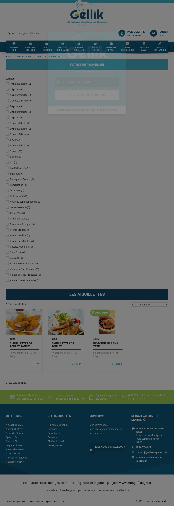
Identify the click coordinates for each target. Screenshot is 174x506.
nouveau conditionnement (25, 201)
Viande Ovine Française (24, 280)
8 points (16, 151)
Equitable (16, 173)
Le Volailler (40, 56)
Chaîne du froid (56, 441)
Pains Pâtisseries (127, 49)
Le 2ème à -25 (19, 196)
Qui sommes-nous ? (58, 424)
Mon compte (136, 32)
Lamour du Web (160, 501)
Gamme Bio (14, 49)
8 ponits (16, 156)
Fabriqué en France (22, 179)
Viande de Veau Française (25, 274)
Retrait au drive (56, 433)
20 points (16, 106)
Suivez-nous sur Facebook (108, 446)
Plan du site (59, 501)
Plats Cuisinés (47, 49)
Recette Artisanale (21, 246)
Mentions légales (43, 501)
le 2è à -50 (17, 190)
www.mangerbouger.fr (135, 483)
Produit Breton (19, 218)
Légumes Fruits (95, 49)
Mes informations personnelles (106, 429)
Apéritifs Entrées (30, 49)
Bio (13, 162)
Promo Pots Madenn (22, 241)
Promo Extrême (20, 235)
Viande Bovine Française (24, 263)
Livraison (52, 429)
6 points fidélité (20, 145)
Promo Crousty (20, 229)
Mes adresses (97, 433)
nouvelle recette (20, 207)
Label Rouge (18, 184)
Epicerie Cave (144, 49)
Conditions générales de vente (19, 501)
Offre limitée (18, 213)
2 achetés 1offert (21, 100)
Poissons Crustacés (62, 49)
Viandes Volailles (79, 49)
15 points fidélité (20, 95)
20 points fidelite (20, 111)
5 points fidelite (20, 134)
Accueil (11, 56)
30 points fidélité (20, 128)
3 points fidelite (20, 123)
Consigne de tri (55, 445)
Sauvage (16, 257)
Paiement (53, 437)
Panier (163, 32)
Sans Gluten (18, 252)
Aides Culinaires (160, 49)
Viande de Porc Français (24, 269)
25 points (16, 117)
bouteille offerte (20, 168)
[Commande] (149, 304)
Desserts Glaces (111, 49)
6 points (16, 139)
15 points (16, 89)
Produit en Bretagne (22, 224)
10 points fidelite (20, 83)
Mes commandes (99, 424)
